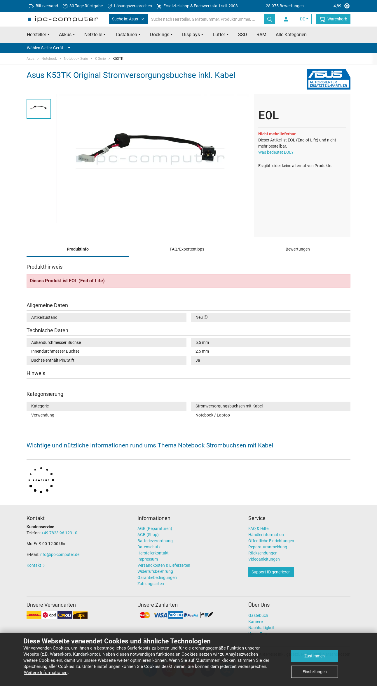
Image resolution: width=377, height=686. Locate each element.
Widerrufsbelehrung (155, 571)
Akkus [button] (65, 34)
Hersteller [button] (36, 34)
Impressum (147, 559)
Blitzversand (43, 6)
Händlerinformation (266, 534)
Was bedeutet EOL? (276, 152)
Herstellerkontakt (153, 553)
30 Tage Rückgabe (83, 6)
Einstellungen (315, 671)
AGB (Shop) (148, 534)
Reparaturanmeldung (267, 547)
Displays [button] (191, 34)
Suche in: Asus (128, 19)
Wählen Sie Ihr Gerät (48, 48)
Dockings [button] (159, 34)
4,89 (308, 5)
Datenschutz (148, 547)
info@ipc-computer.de (59, 554)
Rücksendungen (262, 553)
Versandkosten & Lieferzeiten (163, 565)
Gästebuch (258, 615)
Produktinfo (78, 249)
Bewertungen (298, 249)
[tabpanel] (152, 158)
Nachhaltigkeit (261, 627)
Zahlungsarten (150, 583)
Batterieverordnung (155, 540)
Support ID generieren (271, 572)
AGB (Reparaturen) (154, 528)
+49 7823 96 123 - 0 (59, 533)
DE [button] (302, 19)
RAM (261, 34)
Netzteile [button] (93, 34)
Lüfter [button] (219, 34)
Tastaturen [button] (126, 34)
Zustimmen (314, 656)
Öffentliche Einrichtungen (271, 540)
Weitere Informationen (45, 672)
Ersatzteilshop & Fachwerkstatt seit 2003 (197, 6)
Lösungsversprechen (129, 6)
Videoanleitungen (264, 559)
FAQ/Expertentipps (187, 249)
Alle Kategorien (291, 34)
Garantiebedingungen (157, 577)
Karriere (255, 621)
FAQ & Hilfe (258, 528)
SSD (242, 34)
